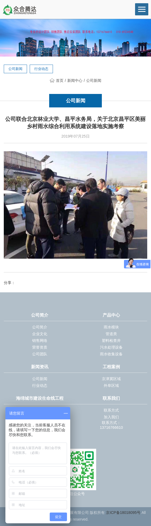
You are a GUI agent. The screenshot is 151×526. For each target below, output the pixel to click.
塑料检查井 (111, 340)
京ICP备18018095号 (123, 512)
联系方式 (111, 410)
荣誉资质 (39, 347)
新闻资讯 (39, 366)
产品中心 (111, 315)
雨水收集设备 (111, 354)
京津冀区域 (111, 379)
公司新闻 (15, 69)
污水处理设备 (111, 347)
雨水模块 (111, 327)
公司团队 (39, 354)
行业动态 (41, 69)
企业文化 (39, 334)
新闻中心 (74, 80)
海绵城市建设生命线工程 (39, 398)
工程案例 (111, 366)
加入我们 (111, 417)
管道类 (111, 334)
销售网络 (39, 340)
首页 (56, 80)
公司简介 (39, 315)
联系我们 (111, 398)
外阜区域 (111, 385)
